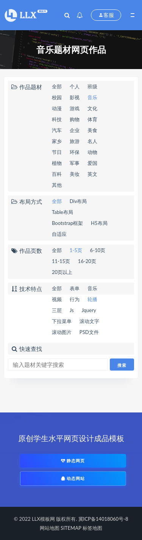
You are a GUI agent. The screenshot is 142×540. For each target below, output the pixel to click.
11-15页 (61, 261)
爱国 (92, 163)
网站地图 (49, 528)
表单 (75, 288)
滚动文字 (89, 321)
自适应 (59, 234)
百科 (57, 174)
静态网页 (73, 460)
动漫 (57, 108)
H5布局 (99, 223)
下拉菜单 (62, 321)
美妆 (75, 174)
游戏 (75, 108)
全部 (57, 86)
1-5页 (76, 250)
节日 (57, 152)
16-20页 (87, 261)
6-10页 (97, 250)
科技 (57, 119)
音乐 (92, 97)
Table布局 (62, 212)
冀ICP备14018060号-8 (103, 519)
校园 (57, 97)
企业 (75, 130)
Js (72, 310)
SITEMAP (71, 528)
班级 (92, 86)
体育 (92, 119)
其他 (57, 185)
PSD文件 (89, 332)
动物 (92, 152)
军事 (75, 163)
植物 (57, 163)
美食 (92, 130)
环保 (75, 152)
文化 (92, 108)
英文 (92, 174)
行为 (75, 299)
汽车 (57, 130)
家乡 (57, 141)
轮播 (92, 299)
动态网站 (73, 478)
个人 (75, 86)
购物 (75, 119)
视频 (57, 299)
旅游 (75, 141)
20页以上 (62, 272)
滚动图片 (62, 332)
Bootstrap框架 (67, 223)
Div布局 (78, 201)
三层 (57, 310)
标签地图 (92, 528)
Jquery (89, 310)
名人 (92, 141)
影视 (75, 97)
